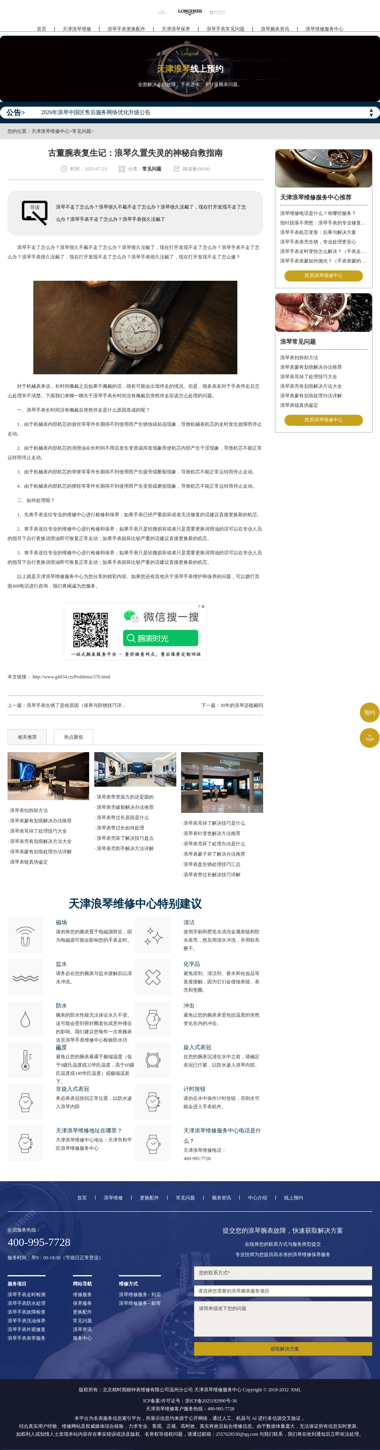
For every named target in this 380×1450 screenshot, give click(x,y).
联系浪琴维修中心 (324, 276)
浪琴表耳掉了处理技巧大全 (308, 376)
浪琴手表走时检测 (27, 1294)
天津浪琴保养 (176, 30)
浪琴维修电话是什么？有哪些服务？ (318, 213)
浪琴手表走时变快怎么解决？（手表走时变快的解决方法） (323, 251)
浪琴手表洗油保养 (27, 1320)
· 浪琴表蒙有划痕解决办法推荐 (40, 821)
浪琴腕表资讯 (275, 30)
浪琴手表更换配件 (126, 30)
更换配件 (149, 1197)
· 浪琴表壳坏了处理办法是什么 (213, 844)
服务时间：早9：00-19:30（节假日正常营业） (55, 1257)
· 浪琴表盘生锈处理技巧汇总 (211, 864)
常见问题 (81, 131)
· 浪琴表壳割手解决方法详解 (124, 848)
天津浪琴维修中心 (50, 131)
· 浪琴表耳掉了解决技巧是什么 (213, 823)
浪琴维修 (113, 1197)
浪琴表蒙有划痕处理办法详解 (311, 395)
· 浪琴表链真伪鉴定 (28, 862)
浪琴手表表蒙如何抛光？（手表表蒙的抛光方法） (323, 261)
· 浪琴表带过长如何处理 (119, 828)
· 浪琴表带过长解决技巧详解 (211, 874)
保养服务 (82, 1303)
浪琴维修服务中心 (325, 30)
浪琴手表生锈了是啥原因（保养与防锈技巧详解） (79, 705)
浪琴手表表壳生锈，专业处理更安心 (318, 242)
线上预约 (293, 1197)
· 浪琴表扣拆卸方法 (28, 810)
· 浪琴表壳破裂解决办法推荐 (124, 807)
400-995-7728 (196, 1158)
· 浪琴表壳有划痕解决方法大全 (40, 841)
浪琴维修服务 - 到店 (140, 1294)
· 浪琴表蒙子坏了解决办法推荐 (213, 854)
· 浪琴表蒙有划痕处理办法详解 (40, 851)
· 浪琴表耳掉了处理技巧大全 (37, 831)
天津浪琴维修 (77, 30)
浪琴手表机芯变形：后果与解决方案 (318, 232)
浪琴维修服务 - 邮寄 (140, 1303)
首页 (41, 30)
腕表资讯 (221, 1197)
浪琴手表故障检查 (27, 1312)
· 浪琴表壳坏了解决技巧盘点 (124, 838)
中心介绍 (257, 1197)
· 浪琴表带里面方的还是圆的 (124, 797)
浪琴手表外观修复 (27, 1329)
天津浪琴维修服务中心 (60, 576)
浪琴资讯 (82, 1329)
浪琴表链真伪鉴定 (299, 405)
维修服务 (82, 1294)
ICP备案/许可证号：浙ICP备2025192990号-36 (190, 1400)
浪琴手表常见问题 (225, 30)
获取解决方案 (285, 1349)
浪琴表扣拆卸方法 (299, 357)
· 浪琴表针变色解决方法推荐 (211, 833)
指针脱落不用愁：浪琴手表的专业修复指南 (323, 223)
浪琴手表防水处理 (27, 1303)
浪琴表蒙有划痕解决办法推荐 (311, 367)
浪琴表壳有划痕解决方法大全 (311, 386)
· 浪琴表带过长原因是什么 (121, 817)
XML (296, 1389)
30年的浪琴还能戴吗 (241, 705)
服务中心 (82, 1338)
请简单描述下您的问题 (283, 1319)
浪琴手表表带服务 (27, 1338)
